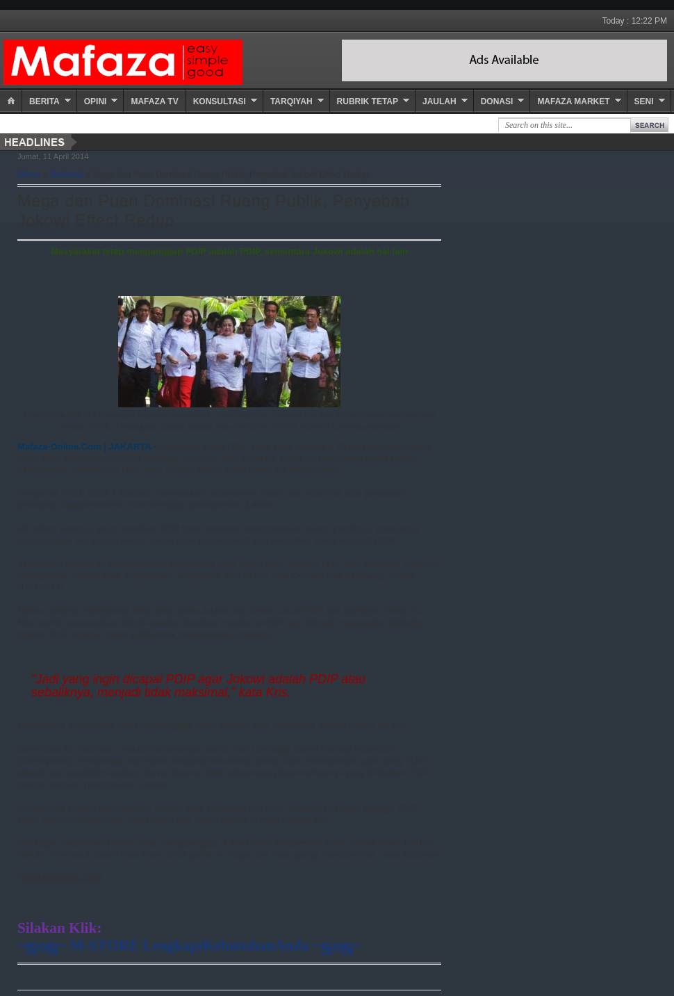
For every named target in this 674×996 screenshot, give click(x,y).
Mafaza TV (154, 101)
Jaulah (439, 101)
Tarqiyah (291, 101)
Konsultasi (219, 101)
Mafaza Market (573, 101)
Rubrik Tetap (367, 101)
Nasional (66, 174)
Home (28, 174)
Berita (44, 101)
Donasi (497, 101)
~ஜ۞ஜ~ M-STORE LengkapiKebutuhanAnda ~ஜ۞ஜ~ (189, 945)
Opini (95, 101)
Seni (644, 101)
